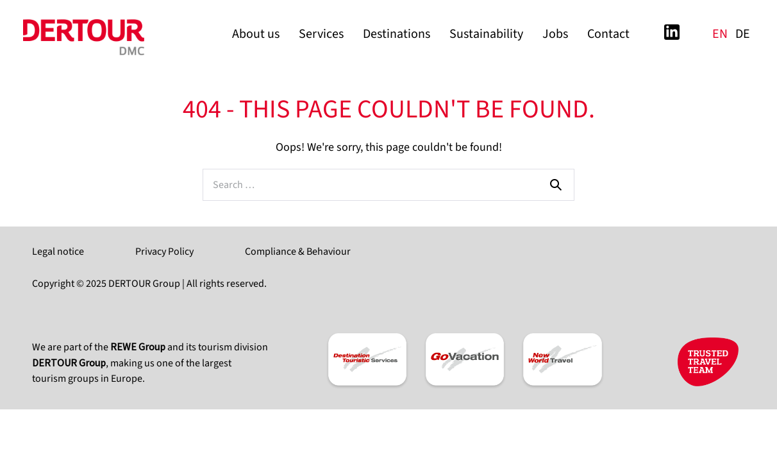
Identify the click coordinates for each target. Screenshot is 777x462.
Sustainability (486, 34)
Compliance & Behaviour (298, 251)
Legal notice (58, 251)
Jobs (555, 34)
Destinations (396, 34)
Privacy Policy (164, 251)
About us (256, 34)
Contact (608, 34)
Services (321, 34)
